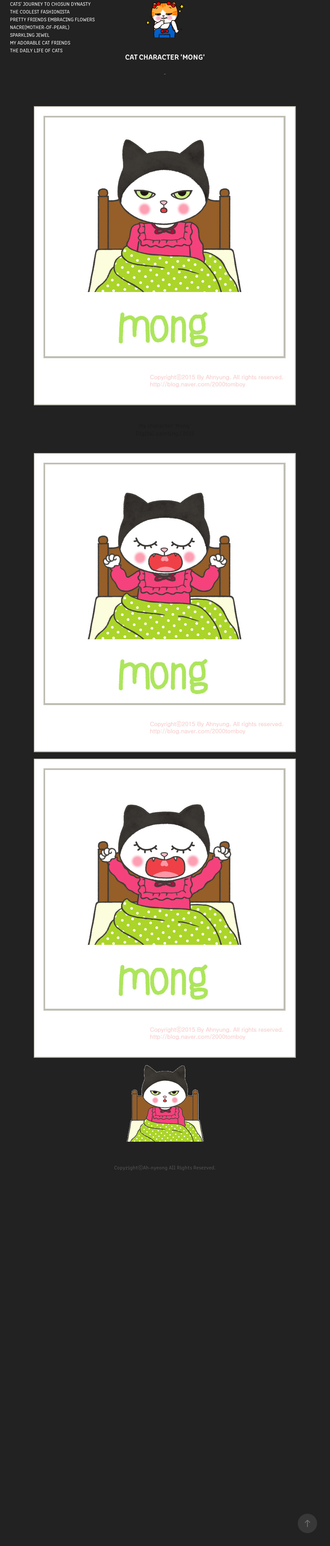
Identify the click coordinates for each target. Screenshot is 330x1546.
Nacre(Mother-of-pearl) (39, 27)
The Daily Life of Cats (36, 50)
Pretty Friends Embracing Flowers (52, 19)
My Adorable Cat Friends (40, 42)
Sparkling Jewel (30, 34)
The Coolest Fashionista (40, 11)
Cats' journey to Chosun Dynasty (50, 3)
